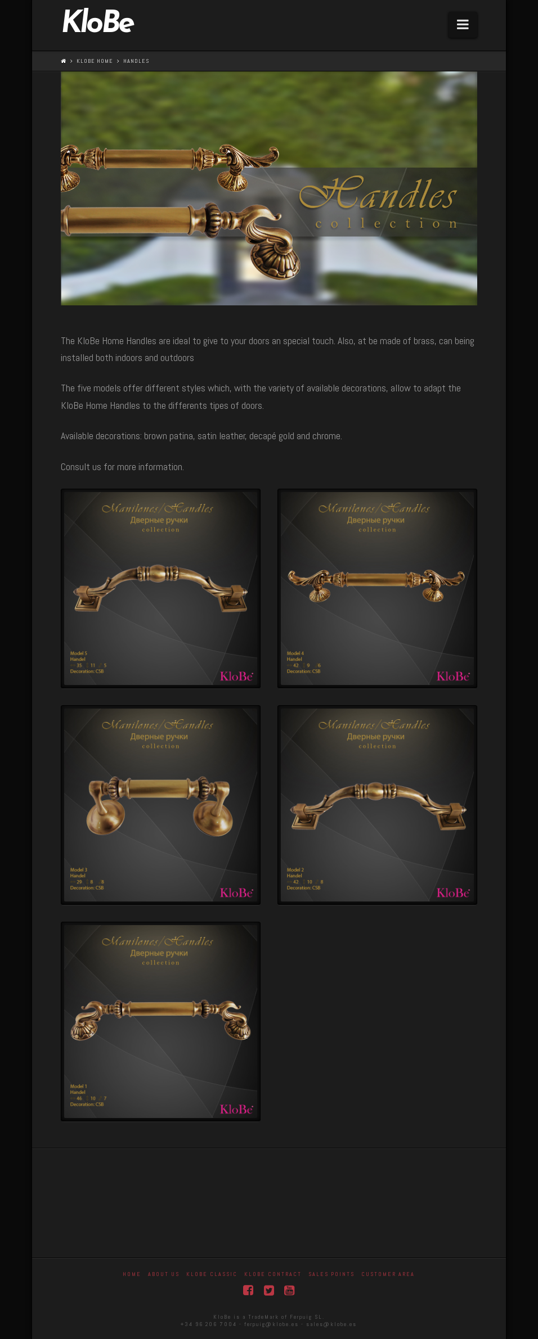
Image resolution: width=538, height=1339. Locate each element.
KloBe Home (95, 61)
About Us (164, 1274)
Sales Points (331, 1274)
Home (132, 1274)
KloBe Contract (273, 1274)
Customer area (388, 1274)
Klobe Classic (211, 1274)
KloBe (97, 25)
